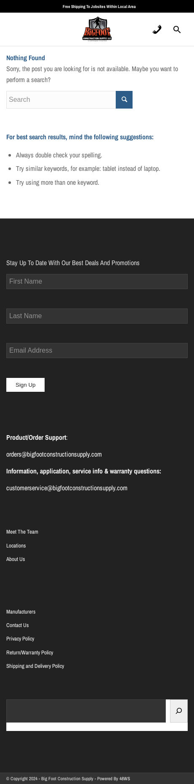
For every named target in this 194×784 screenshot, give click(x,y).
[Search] (179, 711)
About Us (15, 559)
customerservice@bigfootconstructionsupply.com (67, 487)
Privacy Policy (20, 638)
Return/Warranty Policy (29, 652)
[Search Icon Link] (177, 32)
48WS (125, 778)
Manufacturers (20, 611)
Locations (16, 545)
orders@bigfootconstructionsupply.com (54, 454)
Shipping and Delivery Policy (35, 666)
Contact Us (17, 625)
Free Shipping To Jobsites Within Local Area (99, 6)
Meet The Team (22, 531)
